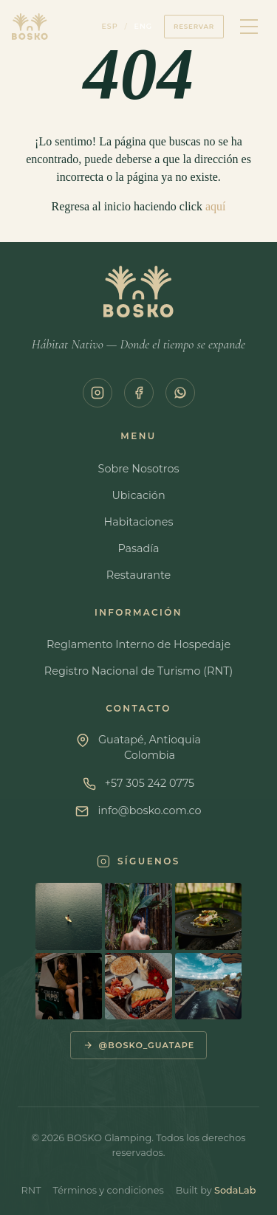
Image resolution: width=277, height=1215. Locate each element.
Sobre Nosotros (138, 468)
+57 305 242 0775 (150, 783)
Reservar (194, 26)
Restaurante (138, 575)
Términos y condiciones (108, 1190)
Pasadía (138, 548)
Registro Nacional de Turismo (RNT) (138, 671)
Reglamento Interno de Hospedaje (138, 644)
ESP (109, 26)
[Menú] (249, 26)
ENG (143, 26)
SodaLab (235, 1190)
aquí (215, 206)
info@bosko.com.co (149, 810)
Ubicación (138, 495)
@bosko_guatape (139, 1045)
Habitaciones (138, 522)
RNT (31, 1190)
